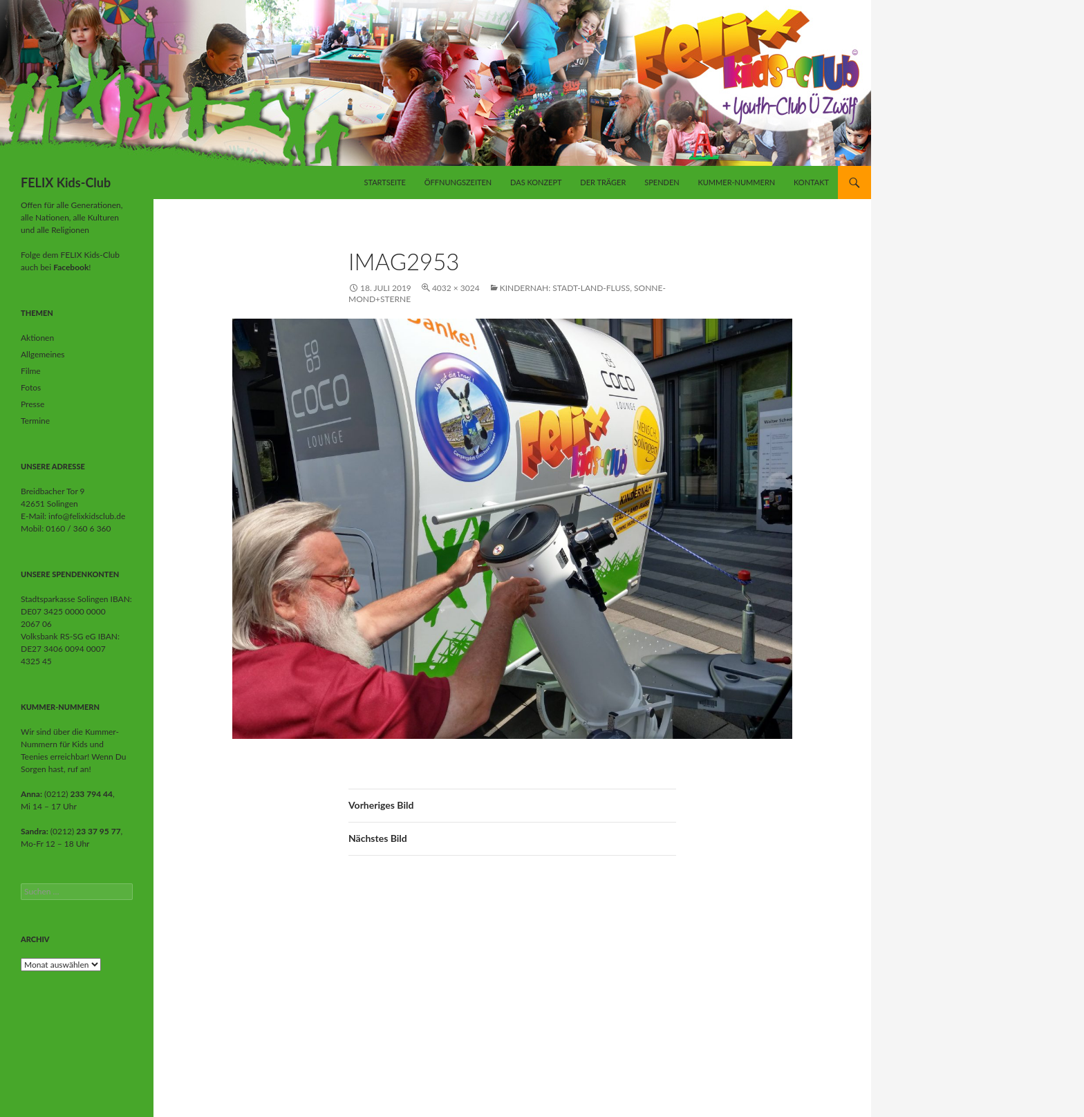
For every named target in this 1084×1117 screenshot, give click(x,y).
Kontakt (811, 182)
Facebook (70, 267)
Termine (35, 420)
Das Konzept (535, 182)
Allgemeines (43, 354)
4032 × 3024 (456, 288)
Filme (31, 371)
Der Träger (603, 182)
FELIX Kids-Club (66, 182)
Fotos (31, 387)
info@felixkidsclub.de (86, 516)
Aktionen (37, 337)
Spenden (661, 182)
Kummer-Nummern (736, 182)
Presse (32, 404)
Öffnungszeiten (458, 182)
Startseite (384, 182)
